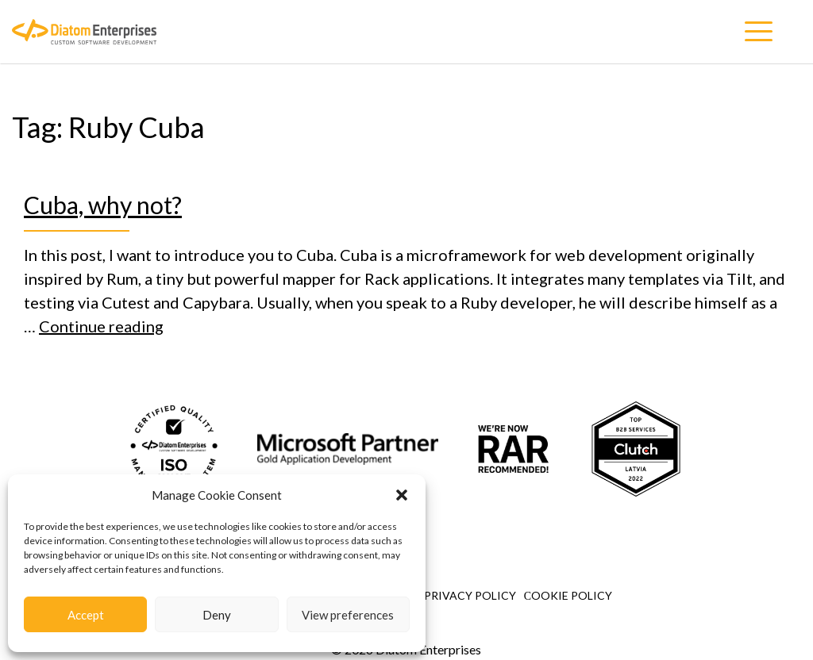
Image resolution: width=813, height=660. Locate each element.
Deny (216, 615)
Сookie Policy (568, 595)
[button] (402, 495)
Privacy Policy (470, 595)
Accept (85, 615)
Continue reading (101, 326)
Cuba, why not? (103, 204)
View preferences (348, 615)
